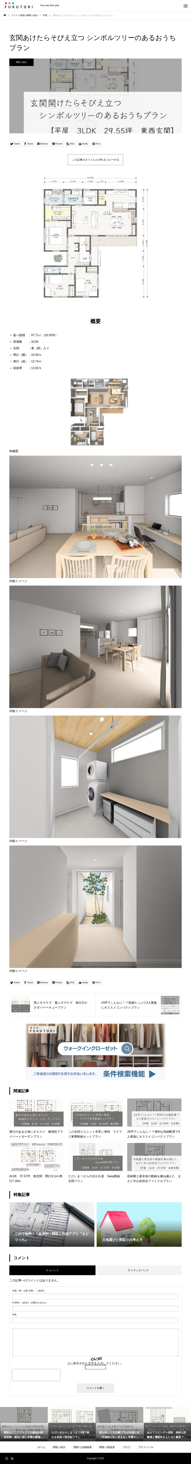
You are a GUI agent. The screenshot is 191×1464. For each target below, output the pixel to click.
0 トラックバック (138, 1270)
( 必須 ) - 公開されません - (30, 1303)
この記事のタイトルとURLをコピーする (95, 159)
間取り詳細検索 (82, 1447)
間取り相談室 (107, 1447)
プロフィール (146, 1447)
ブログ (126, 1447)
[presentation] (36, 1375)
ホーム (41, 1447)
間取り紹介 (21, 62)
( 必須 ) (28, 1291)
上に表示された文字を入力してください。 (95, 1363)
